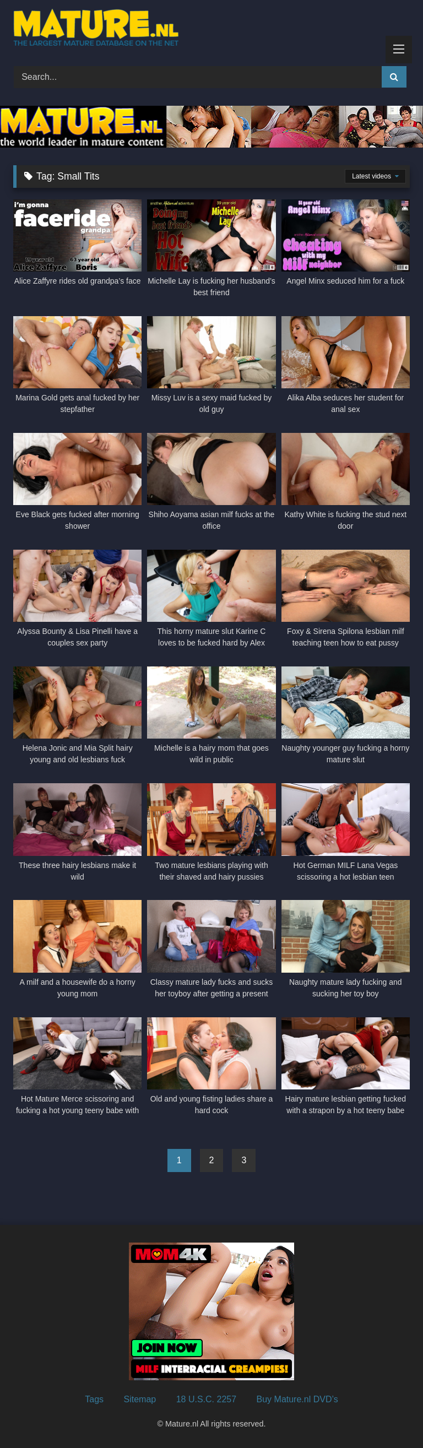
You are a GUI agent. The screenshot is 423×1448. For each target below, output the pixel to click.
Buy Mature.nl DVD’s (297, 1399)
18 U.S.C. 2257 (206, 1399)
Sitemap (140, 1399)
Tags (94, 1399)
